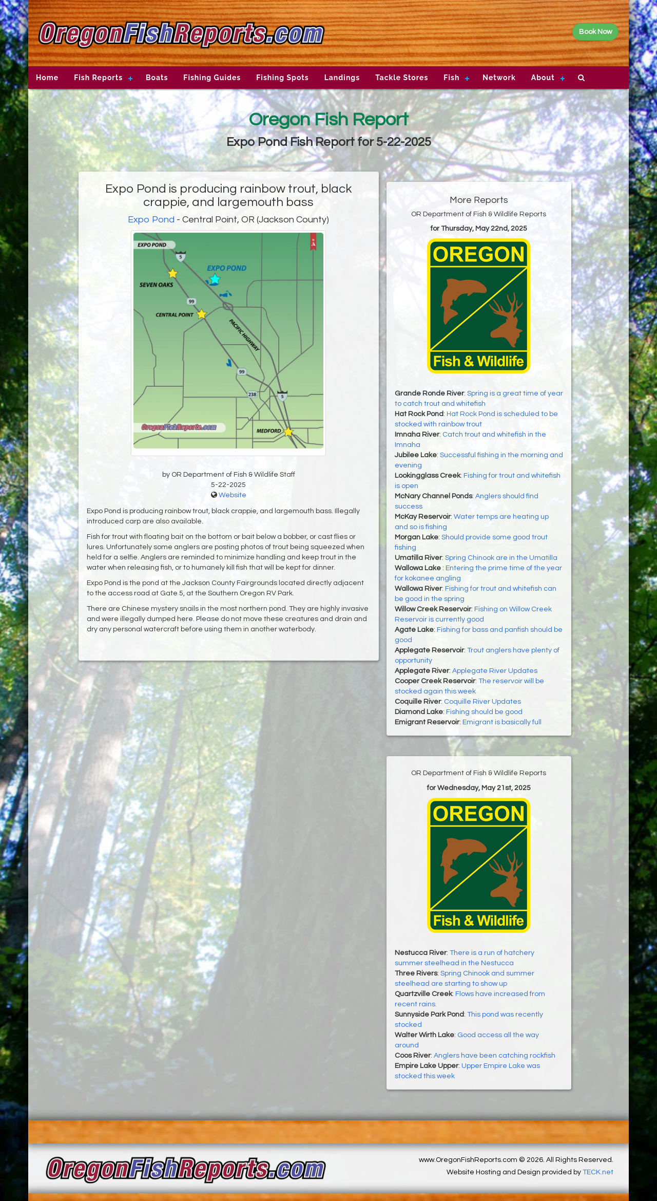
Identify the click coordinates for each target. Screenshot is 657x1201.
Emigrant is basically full (502, 722)
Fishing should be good (484, 712)
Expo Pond (151, 219)
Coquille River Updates (482, 701)
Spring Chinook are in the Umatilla (501, 557)
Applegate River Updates (494, 670)
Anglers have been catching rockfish (494, 1055)
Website (232, 495)
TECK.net (598, 1172)
